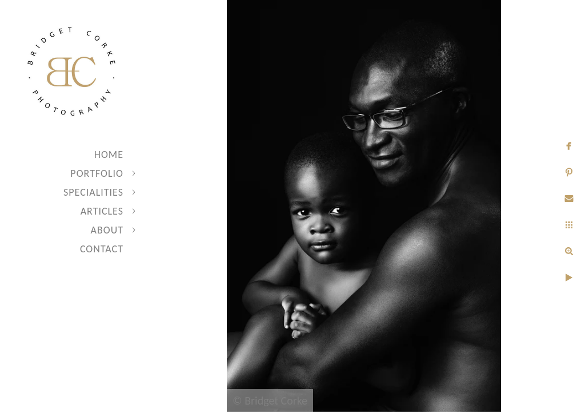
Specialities (93, 192)
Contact (101, 249)
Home (108, 154)
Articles (102, 211)
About (107, 230)
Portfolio (96, 173)
